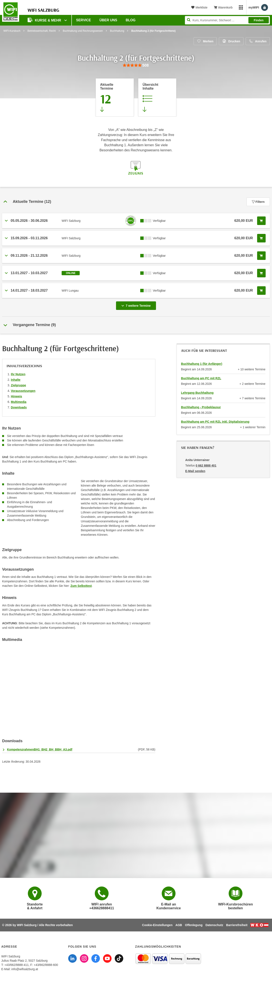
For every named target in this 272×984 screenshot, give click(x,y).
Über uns (108, 20)
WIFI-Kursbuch (11, 30)
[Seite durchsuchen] (227, 20)
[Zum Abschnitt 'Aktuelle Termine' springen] (115, 97)
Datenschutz (214, 925)
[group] (136, 65)
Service (83, 20)
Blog (131, 20)
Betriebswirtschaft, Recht (41, 30)
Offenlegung (194, 925)
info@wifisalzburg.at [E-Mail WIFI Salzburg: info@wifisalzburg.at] (24, 969)
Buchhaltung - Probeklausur (201, 407)
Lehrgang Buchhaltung (197, 392)
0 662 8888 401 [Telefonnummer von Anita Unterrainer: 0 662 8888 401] (206, 465)
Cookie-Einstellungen (157, 925)
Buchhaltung (117, 30)
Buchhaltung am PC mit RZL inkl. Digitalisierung (215, 421)
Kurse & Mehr (45, 20)
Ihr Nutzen (18, 374)
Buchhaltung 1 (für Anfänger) (201, 363)
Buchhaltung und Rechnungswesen (83, 30)
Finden (259, 20)
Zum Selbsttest (81, 585)
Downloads (19, 407)
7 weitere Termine (136, 304)
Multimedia (18, 402)
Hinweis (16, 396)
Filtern (258, 201)
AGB (179, 925)
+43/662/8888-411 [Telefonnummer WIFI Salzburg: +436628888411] (16, 965)
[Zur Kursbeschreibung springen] (157, 97)
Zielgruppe (18, 385)
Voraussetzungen (23, 390)
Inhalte (15, 379)
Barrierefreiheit (236, 925)
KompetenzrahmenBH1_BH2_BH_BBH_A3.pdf (39, 749)
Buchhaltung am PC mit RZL (201, 378)
